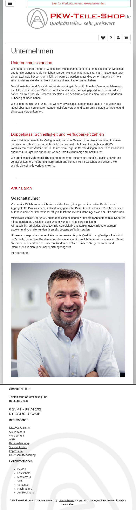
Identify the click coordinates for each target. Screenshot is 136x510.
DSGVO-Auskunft (20, 427)
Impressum (16, 451)
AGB (12, 439)
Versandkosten (18, 447)
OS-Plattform (17, 431)
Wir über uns (16, 435)
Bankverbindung (19, 443)
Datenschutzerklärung (22, 455)
